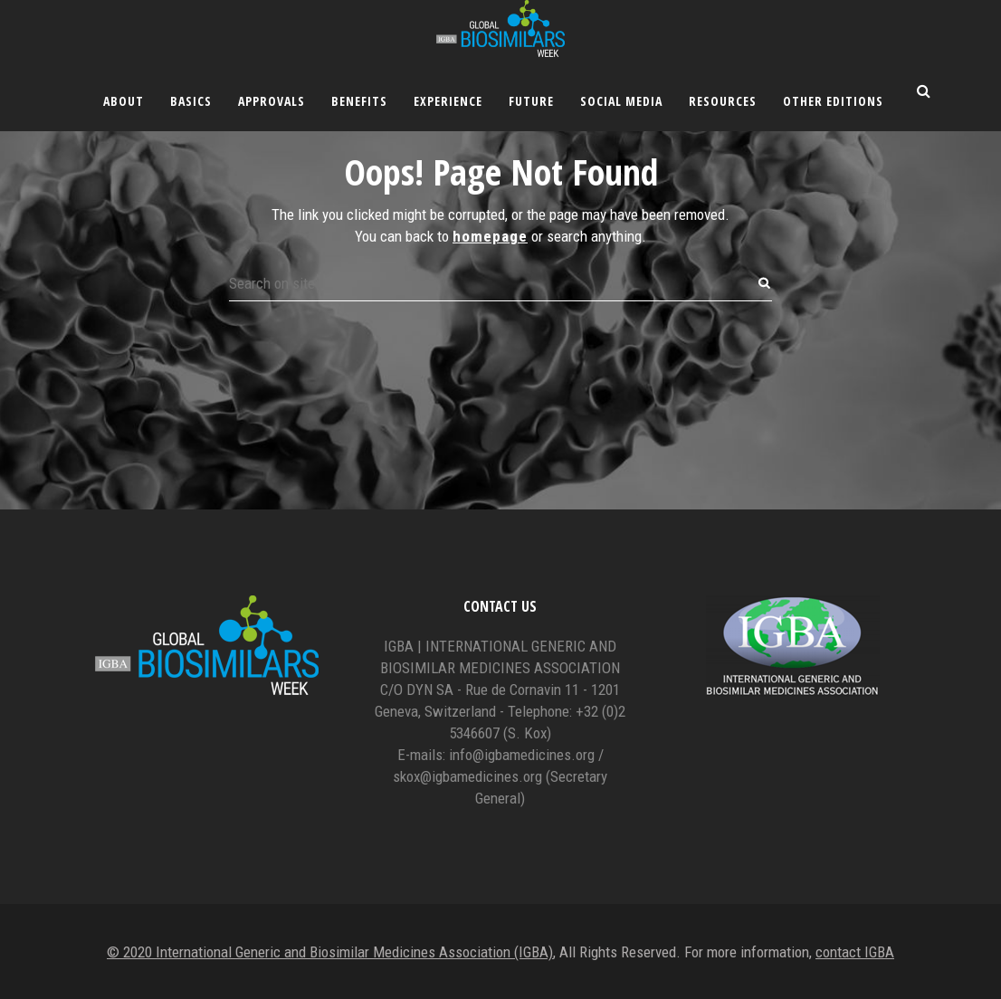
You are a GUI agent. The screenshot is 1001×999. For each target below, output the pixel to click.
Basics (191, 100)
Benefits (359, 100)
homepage (490, 236)
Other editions (833, 100)
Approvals (271, 100)
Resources (723, 100)
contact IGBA (854, 952)
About (123, 100)
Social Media (621, 100)
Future (531, 100)
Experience (448, 100)
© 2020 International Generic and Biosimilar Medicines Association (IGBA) (330, 952)
